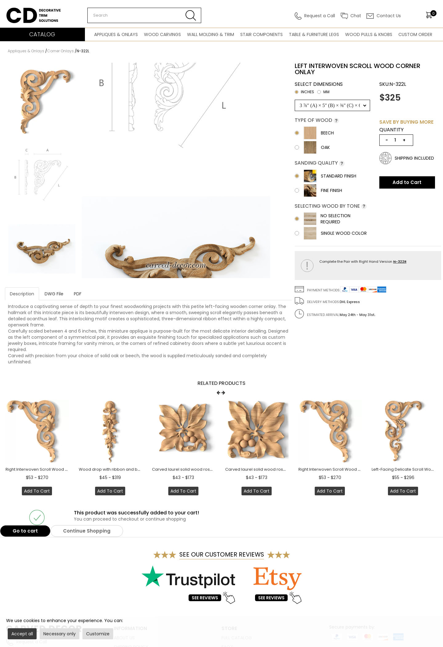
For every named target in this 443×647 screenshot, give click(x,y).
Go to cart (25, 531)
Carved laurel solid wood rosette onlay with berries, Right (282, 469)
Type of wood (314, 120)
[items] (431, 15)
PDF (78, 294)
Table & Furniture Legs (314, 34)
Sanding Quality (317, 162)
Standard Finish (325, 176)
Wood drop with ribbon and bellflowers (118, 469)
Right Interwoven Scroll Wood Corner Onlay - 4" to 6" (58, 469)
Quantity (391, 130)
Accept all (22, 634)
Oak (312, 147)
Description (22, 294)
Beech (314, 133)
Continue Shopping (86, 531)
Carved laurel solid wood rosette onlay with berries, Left (207, 469)
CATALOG (42, 34)
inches (304, 91)
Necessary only (59, 634)
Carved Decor (21, 11)
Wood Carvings (162, 34)
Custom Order (415, 34)
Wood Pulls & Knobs (368, 34)
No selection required (322, 219)
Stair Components (261, 34)
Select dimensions (319, 89)
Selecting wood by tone (328, 206)
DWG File (54, 294)
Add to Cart (407, 182)
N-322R (399, 261)
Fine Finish (318, 190)
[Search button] (191, 15)
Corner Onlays (60, 51)
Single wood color (331, 233)
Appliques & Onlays (116, 34)
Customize (98, 634)
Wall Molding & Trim (210, 34)
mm (323, 91)
